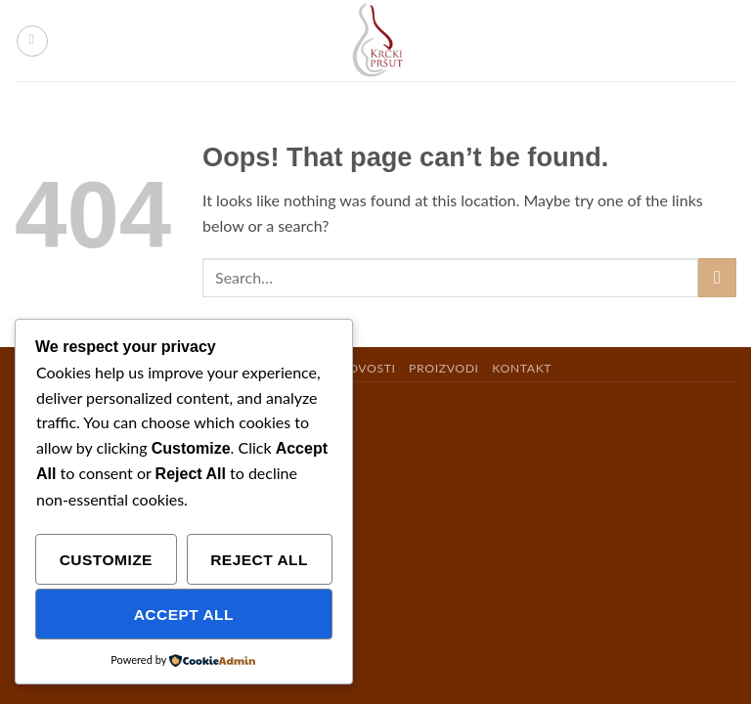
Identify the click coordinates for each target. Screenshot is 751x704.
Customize (106, 559)
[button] (32, 41)
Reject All (259, 559)
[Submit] (717, 277)
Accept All (184, 614)
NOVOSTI (366, 368)
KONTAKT (522, 368)
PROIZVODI (444, 368)
